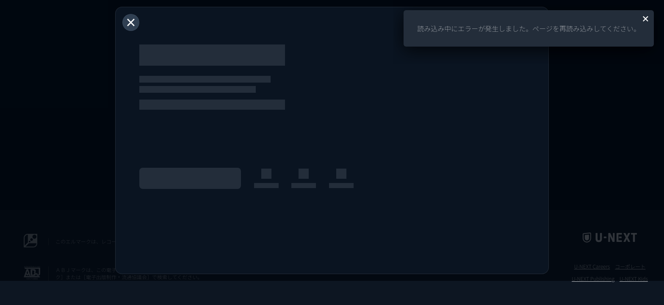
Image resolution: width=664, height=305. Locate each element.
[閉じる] (130, 22)
